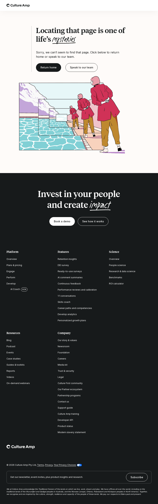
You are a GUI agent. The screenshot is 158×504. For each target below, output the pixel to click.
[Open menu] (149, 5)
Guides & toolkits (16, 364)
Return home (48, 67)
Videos (10, 377)
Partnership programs (69, 395)
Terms (40, 465)
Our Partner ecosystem (70, 389)
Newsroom (63, 346)
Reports (11, 371)
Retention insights (67, 259)
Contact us (63, 401)
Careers (62, 358)
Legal (61, 377)
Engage (11, 271)
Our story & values (67, 340)
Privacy (49, 465)
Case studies (14, 358)
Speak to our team (81, 67)
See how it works (93, 221)
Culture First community (70, 383)
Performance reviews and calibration (77, 289)
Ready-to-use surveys (70, 271)
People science (117, 265)
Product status (65, 426)
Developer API (65, 420)
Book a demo (62, 221)
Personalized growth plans (72, 320)
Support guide (65, 407)
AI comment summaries (70, 277)
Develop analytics (67, 314)
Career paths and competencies (75, 308)
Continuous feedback (69, 283)
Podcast (11, 346)
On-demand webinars (18, 383)
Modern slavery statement (72, 432)
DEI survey (63, 265)
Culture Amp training (68, 414)
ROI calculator (116, 283)
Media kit (62, 364)
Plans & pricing (14, 265)
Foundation (64, 352)
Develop (11, 283)
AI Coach (13, 289)
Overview (12, 259)
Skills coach (64, 302)
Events (10, 352)
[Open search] (139, 5)
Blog (9, 340)
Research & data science (122, 271)
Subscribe (137, 477)
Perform (11, 277)
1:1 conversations (67, 295)
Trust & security (66, 371)
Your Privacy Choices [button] (65, 465)
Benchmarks (115, 277)
